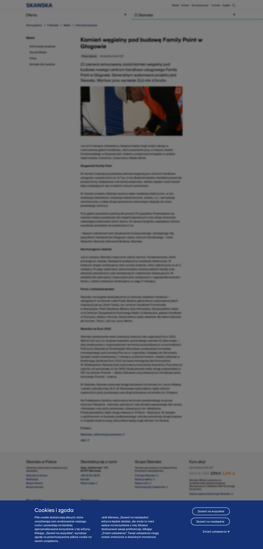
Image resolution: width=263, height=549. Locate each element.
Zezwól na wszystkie (211, 511)
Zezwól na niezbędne (210, 521)
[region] (131, 524)
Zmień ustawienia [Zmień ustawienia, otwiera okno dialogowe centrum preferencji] (214, 531)
